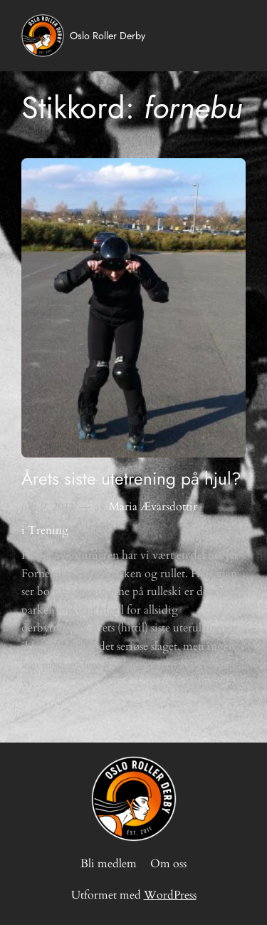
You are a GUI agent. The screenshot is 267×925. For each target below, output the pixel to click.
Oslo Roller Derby (107, 36)
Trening (48, 530)
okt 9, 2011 (48, 507)
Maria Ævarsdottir (153, 507)
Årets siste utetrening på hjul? (131, 478)
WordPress (170, 895)
